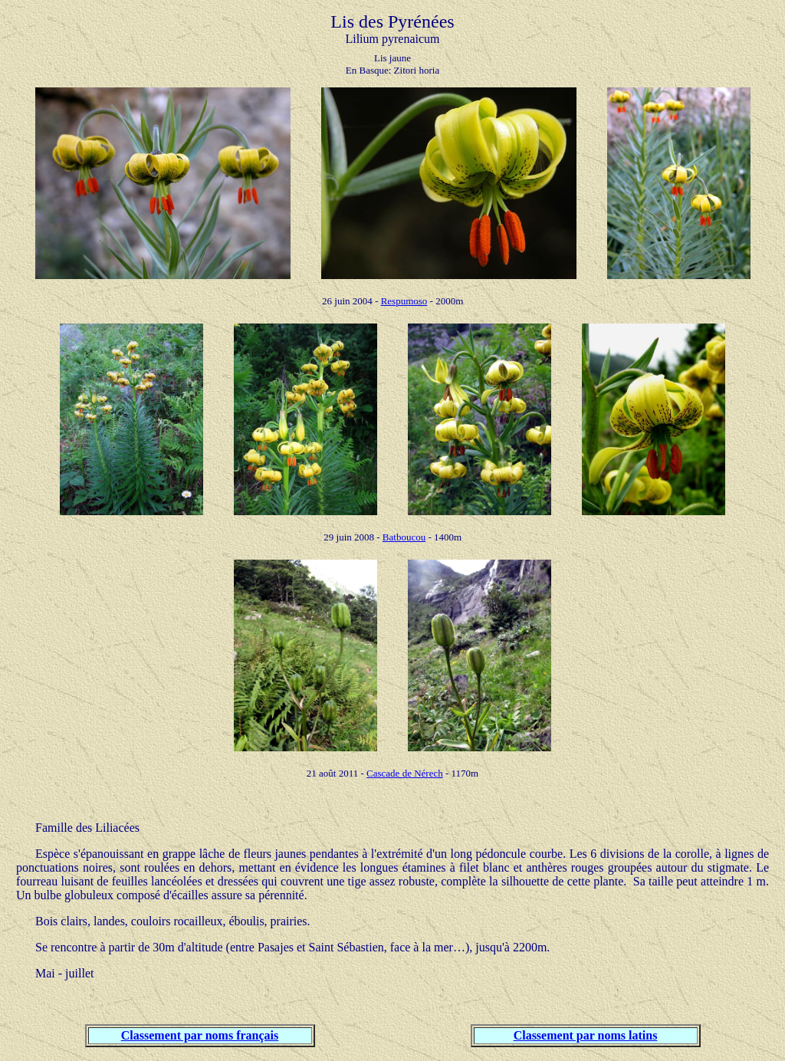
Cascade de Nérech (404, 773)
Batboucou (404, 537)
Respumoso (404, 301)
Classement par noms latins (586, 1035)
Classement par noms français (199, 1035)
